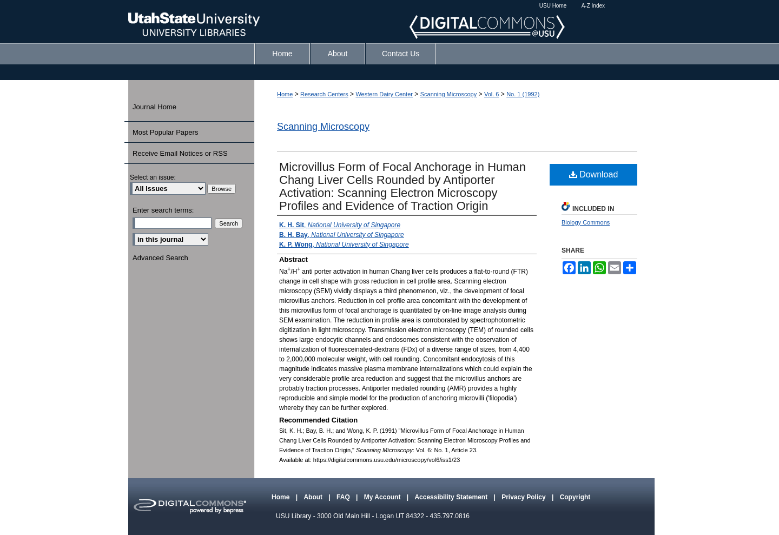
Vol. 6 (491, 94)
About (313, 497)
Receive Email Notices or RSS (180, 153)
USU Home (553, 6)
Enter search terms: (163, 210)
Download (593, 174)
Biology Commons (586, 222)
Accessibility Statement (451, 497)
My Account (383, 497)
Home (285, 94)
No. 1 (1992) (522, 94)
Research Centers (324, 94)
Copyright (575, 497)
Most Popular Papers (165, 132)
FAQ (344, 497)
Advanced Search (160, 258)
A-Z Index (593, 6)
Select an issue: (153, 177)
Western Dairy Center (384, 94)
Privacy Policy (524, 497)
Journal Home (154, 107)
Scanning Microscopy (448, 94)
